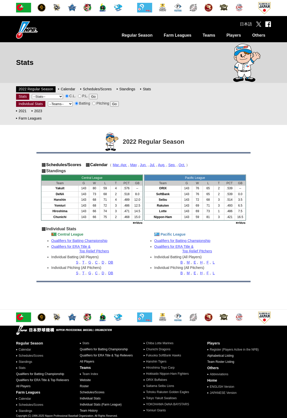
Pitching (100, 103)
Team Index (90, 374)
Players (233, 35)
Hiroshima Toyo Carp (160, 367)
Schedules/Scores (97, 89)
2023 (38, 111)
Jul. (152, 165)
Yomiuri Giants (156, 410)
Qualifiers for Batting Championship (79, 241)
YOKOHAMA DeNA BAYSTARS (167, 404)
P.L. (83, 96)
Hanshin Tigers (156, 361)
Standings (127, 89)
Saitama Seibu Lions (160, 386)
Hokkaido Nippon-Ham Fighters (167, 374)
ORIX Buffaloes (156, 380)
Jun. (143, 165)
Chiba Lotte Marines (159, 343)
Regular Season (137, 35)
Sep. (172, 165)
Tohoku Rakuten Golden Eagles (167, 392)
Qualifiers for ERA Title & (97, 248)
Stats (147, 89)
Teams (209, 35)
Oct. (182, 165)
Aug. (161, 165)
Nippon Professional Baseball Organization (39, 30)
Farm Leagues (177, 35)
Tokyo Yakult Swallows (161, 398)
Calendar (68, 89)
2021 (23, 111)
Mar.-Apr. (120, 165)
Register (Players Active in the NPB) (236, 349)
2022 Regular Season (36, 89)
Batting (82, 103)
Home (212, 380)
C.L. (70, 96)
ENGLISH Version (222, 386)
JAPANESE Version (223, 393)
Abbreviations (219, 374)
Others (258, 35)
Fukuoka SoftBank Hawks (163, 355)
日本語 (246, 24)
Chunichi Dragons (158, 349)
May (133, 165)
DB (110, 262)
